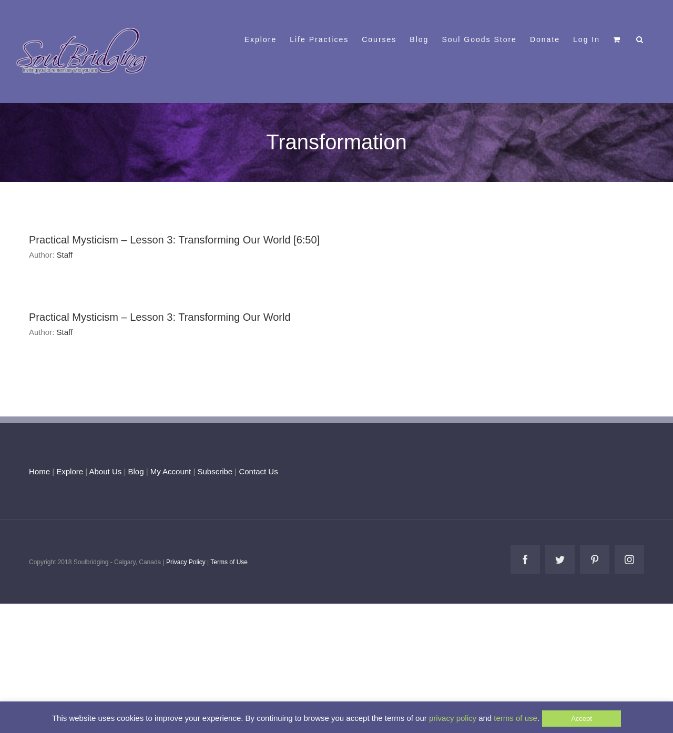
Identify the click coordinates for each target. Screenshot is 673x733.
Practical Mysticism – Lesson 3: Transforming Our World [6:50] (174, 240)
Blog (136, 471)
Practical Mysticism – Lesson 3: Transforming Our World (160, 317)
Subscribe (215, 471)
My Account (170, 471)
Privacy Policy (186, 562)
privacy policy (452, 718)
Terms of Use (229, 562)
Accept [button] (581, 718)
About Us (105, 471)
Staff (65, 254)
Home (39, 471)
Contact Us (257, 471)
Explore (69, 471)
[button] (640, 38)
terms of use (515, 718)
